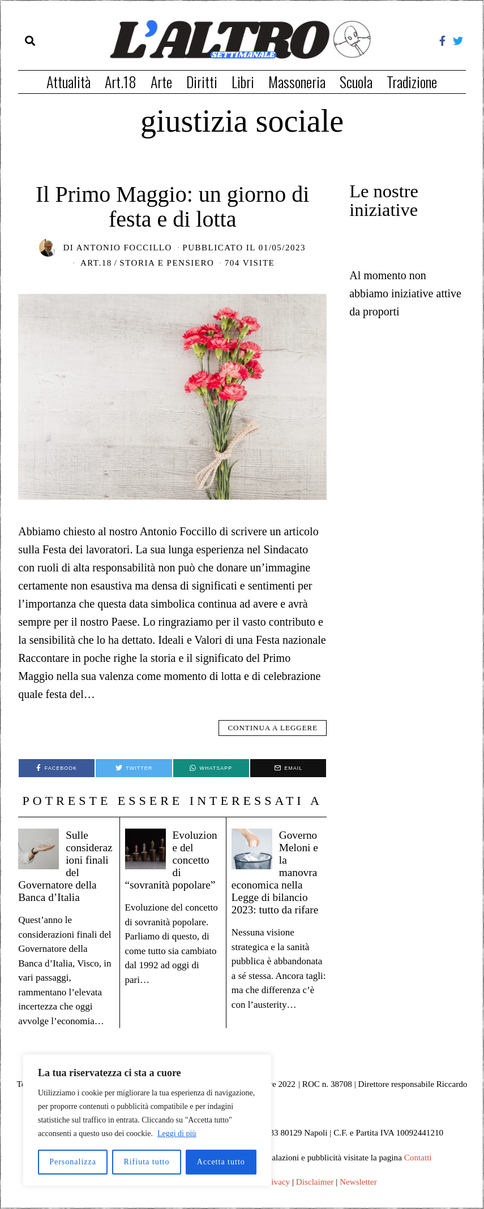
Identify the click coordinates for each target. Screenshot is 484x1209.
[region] (147, 1120)
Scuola (356, 82)
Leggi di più (176, 1133)
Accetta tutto (221, 1162)
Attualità (68, 82)
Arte (161, 82)
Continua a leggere (273, 727)
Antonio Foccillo (124, 247)
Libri (243, 82)
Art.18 (120, 82)
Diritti (201, 82)
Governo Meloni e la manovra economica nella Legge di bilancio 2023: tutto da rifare (278, 878)
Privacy (277, 1181)
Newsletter (358, 1181)
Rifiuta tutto (146, 1162)
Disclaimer (315, 1181)
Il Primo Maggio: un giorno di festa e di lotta (172, 206)
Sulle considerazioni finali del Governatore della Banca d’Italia (65, 865)
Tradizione (412, 82)
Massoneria (296, 82)
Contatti (418, 1157)
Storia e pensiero (166, 262)
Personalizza (72, 1162)
